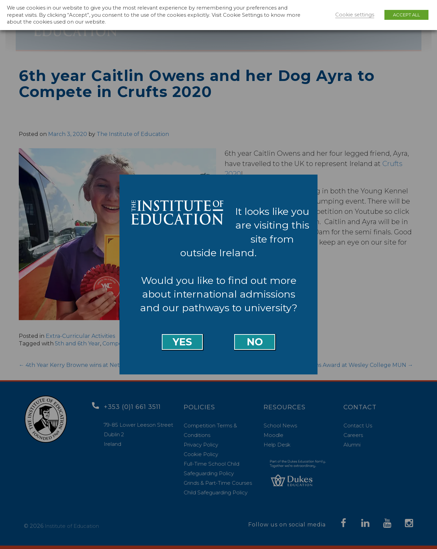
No (255, 342)
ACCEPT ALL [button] (406, 14)
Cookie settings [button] (354, 15)
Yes (182, 342)
